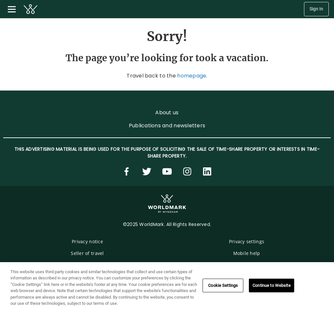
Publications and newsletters (167, 125)
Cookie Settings (223, 285)
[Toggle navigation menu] (11, 9)
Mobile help (246, 253)
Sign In (316, 9)
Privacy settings (246, 241)
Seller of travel (87, 253)
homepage (191, 75)
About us (166, 112)
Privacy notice (87, 241)
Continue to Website (271, 285)
